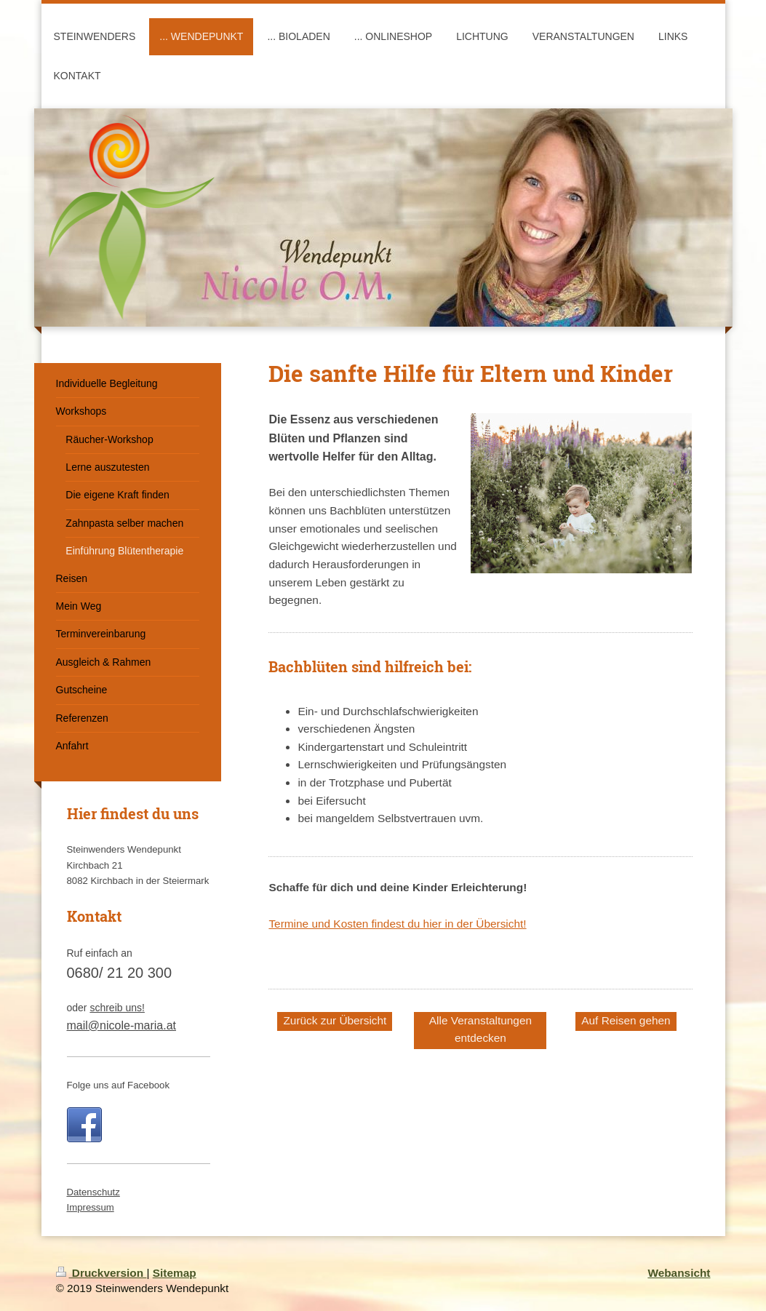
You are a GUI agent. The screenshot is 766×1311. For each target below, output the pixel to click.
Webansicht (678, 1273)
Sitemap (174, 1273)
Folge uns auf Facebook (118, 1085)
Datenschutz (93, 1192)
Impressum (90, 1207)
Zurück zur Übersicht (334, 1020)
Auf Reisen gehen (625, 1020)
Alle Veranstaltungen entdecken (480, 1029)
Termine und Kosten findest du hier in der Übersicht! (397, 923)
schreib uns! (116, 1007)
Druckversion (101, 1273)
